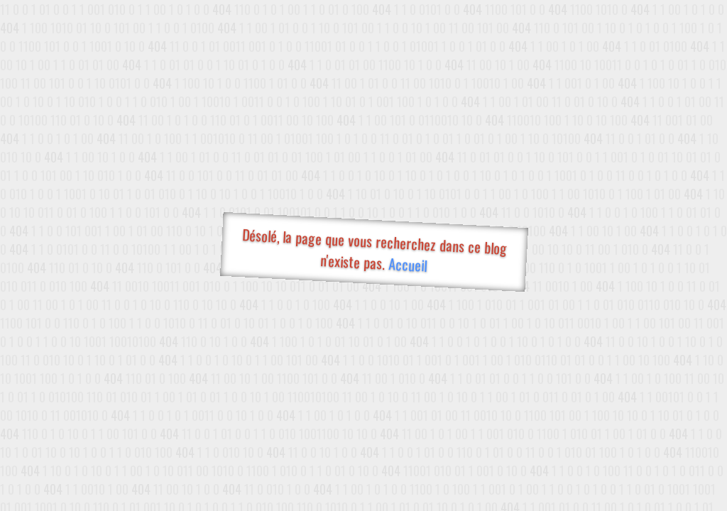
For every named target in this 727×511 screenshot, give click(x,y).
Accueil (407, 264)
